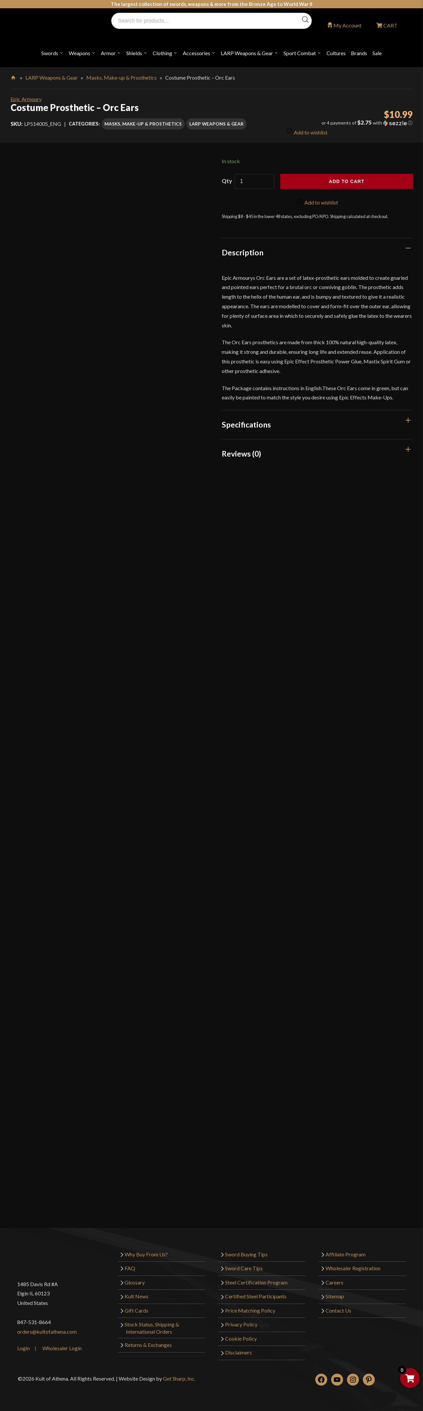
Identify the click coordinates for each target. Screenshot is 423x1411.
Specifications (246, 424)
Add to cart (346, 181)
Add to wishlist (306, 131)
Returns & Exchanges (148, 1345)
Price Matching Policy (250, 1310)
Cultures (336, 53)
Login (23, 1348)
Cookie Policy (241, 1338)
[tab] (317, 252)
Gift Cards (136, 1310)
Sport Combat (300, 53)
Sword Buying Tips (246, 1254)
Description (242, 252)
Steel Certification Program (256, 1282)
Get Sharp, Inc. (179, 1378)
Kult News (136, 1296)
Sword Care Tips (244, 1268)
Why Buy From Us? (146, 1254)
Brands (359, 53)
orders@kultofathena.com (47, 1331)
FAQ (130, 1268)
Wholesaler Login (62, 1348)
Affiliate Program (345, 1254)
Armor (108, 53)
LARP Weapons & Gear (247, 53)
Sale (377, 53)
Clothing (162, 53)
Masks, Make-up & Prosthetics (121, 77)
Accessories (196, 53)
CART (390, 25)
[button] (349, 123)
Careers (334, 1282)
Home (14, 76)
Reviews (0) (241, 453)
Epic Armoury (26, 99)
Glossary (135, 1282)
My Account (347, 25)
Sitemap (335, 1296)
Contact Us (338, 1310)
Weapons (79, 53)
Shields (134, 53)
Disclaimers (238, 1352)
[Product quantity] (254, 181)
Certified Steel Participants (256, 1296)
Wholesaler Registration (353, 1268)
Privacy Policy (241, 1324)
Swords (49, 53)
